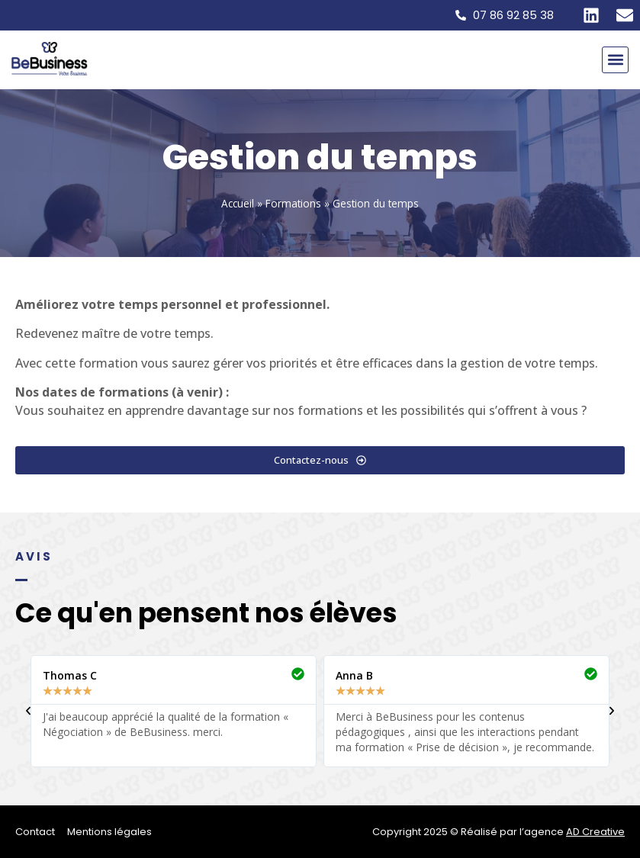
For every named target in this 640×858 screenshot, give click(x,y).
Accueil (237, 203)
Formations (293, 203)
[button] (615, 60)
